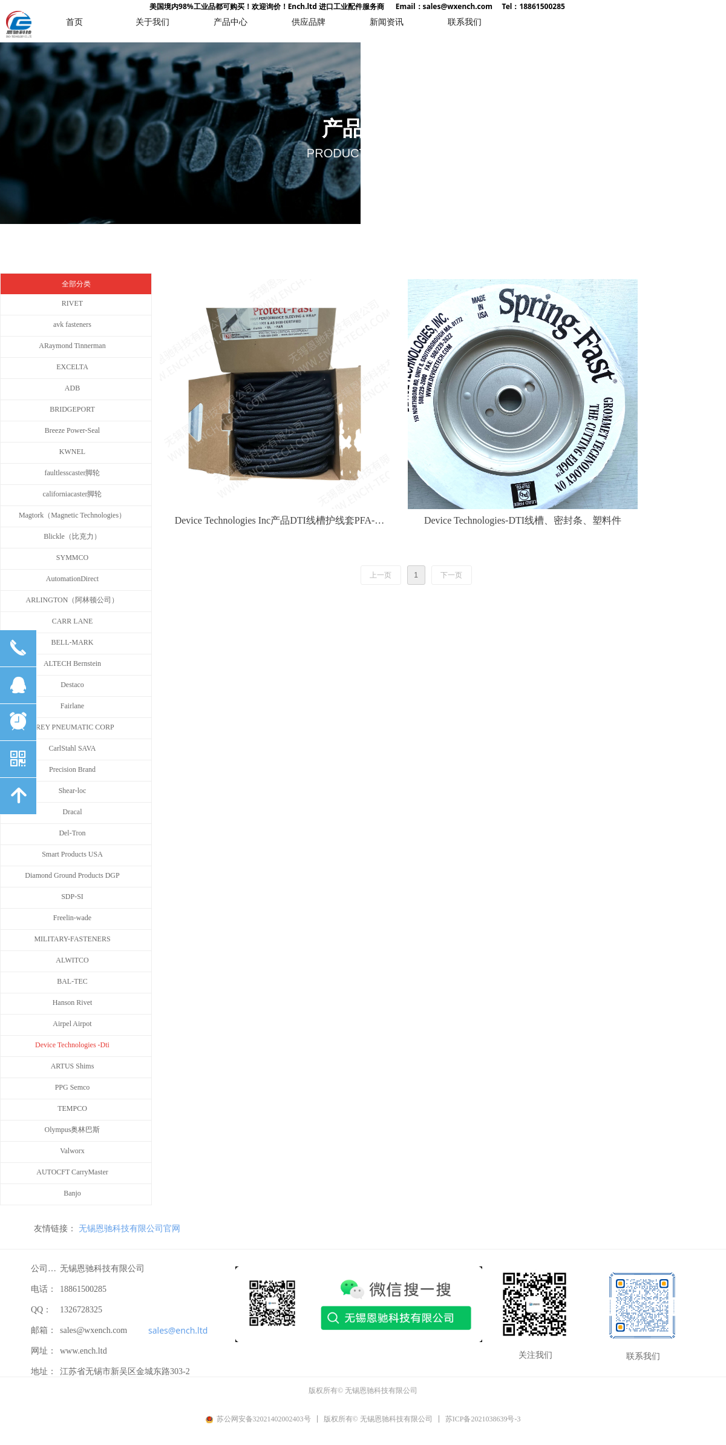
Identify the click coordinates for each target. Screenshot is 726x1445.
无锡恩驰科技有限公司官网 (129, 1228)
